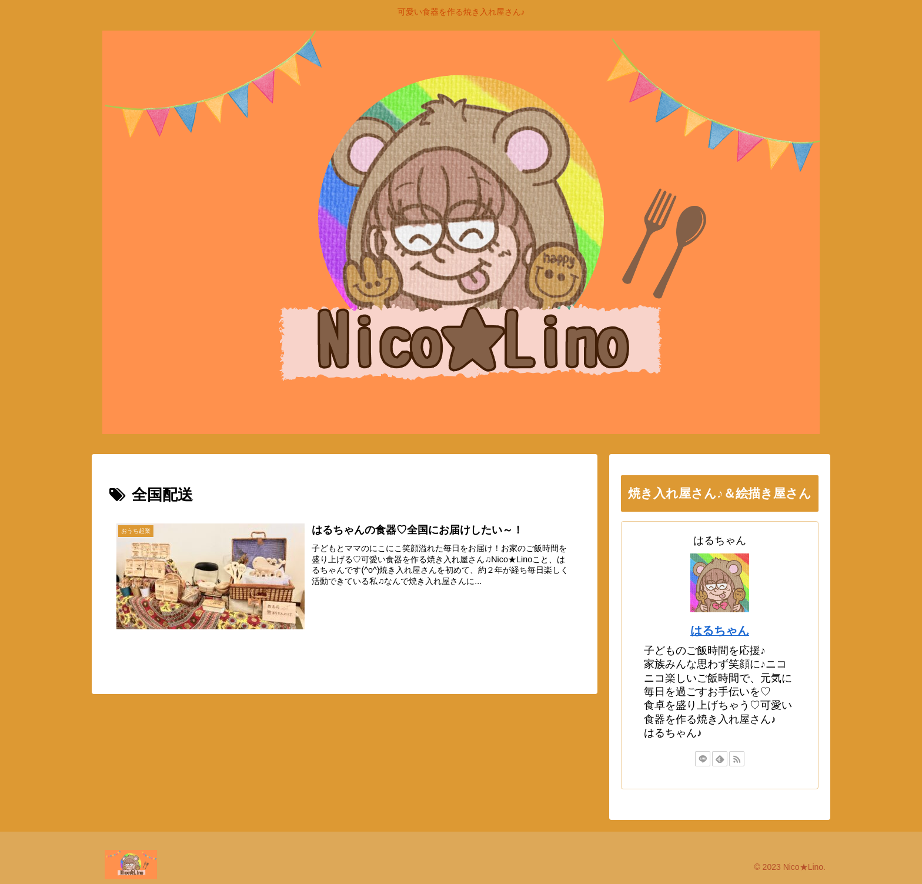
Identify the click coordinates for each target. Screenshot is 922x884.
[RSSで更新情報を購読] (736, 758)
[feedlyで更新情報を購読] (719, 758)
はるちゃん (719, 630)
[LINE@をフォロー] (702, 758)
